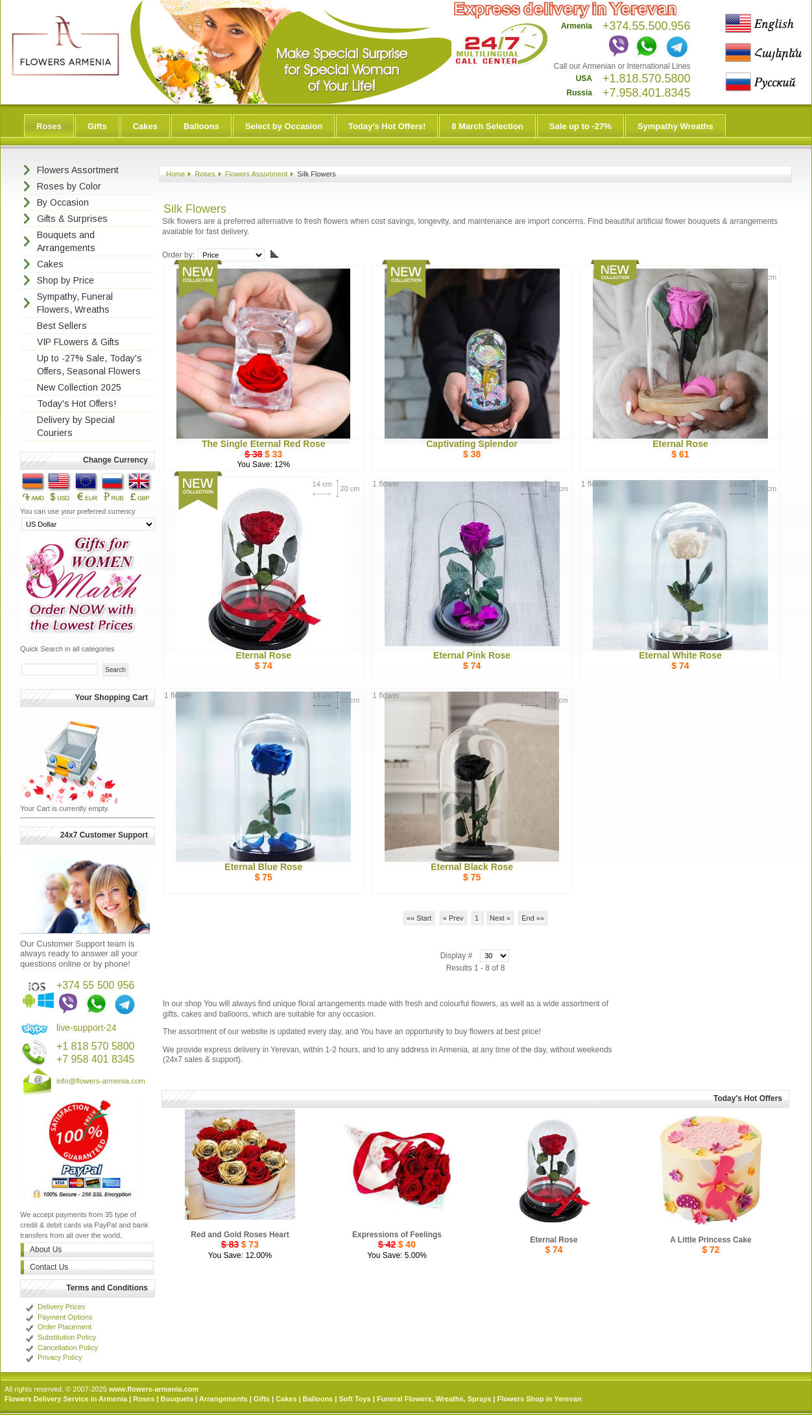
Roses (49, 126)
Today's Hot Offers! (386, 126)
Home (175, 174)
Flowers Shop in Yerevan (539, 1399)
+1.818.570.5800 (647, 78)
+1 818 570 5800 (95, 1046)
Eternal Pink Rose (471, 655)
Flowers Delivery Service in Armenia (66, 1399)
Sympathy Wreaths (675, 126)
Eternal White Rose (680, 655)
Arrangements (223, 1399)
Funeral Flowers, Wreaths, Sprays (434, 1399)
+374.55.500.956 (647, 25)
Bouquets (177, 1399)
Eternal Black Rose (472, 867)
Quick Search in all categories (67, 649)
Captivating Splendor (472, 444)
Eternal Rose (680, 444)
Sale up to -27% (580, 126)
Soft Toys (354, 1399)
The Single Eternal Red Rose (264, 444)
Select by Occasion (283, 126)
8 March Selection (487, 126)
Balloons (201, 126)
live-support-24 (86, 1027)
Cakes (145, 126)
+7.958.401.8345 (647, 92)
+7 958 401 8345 (95, 1059)
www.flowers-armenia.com (153, 1389)
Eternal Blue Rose (263, 867)
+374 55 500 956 (95, 985)
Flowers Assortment (256, 174)
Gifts (97, 126)
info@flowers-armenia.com (100, 1081)
